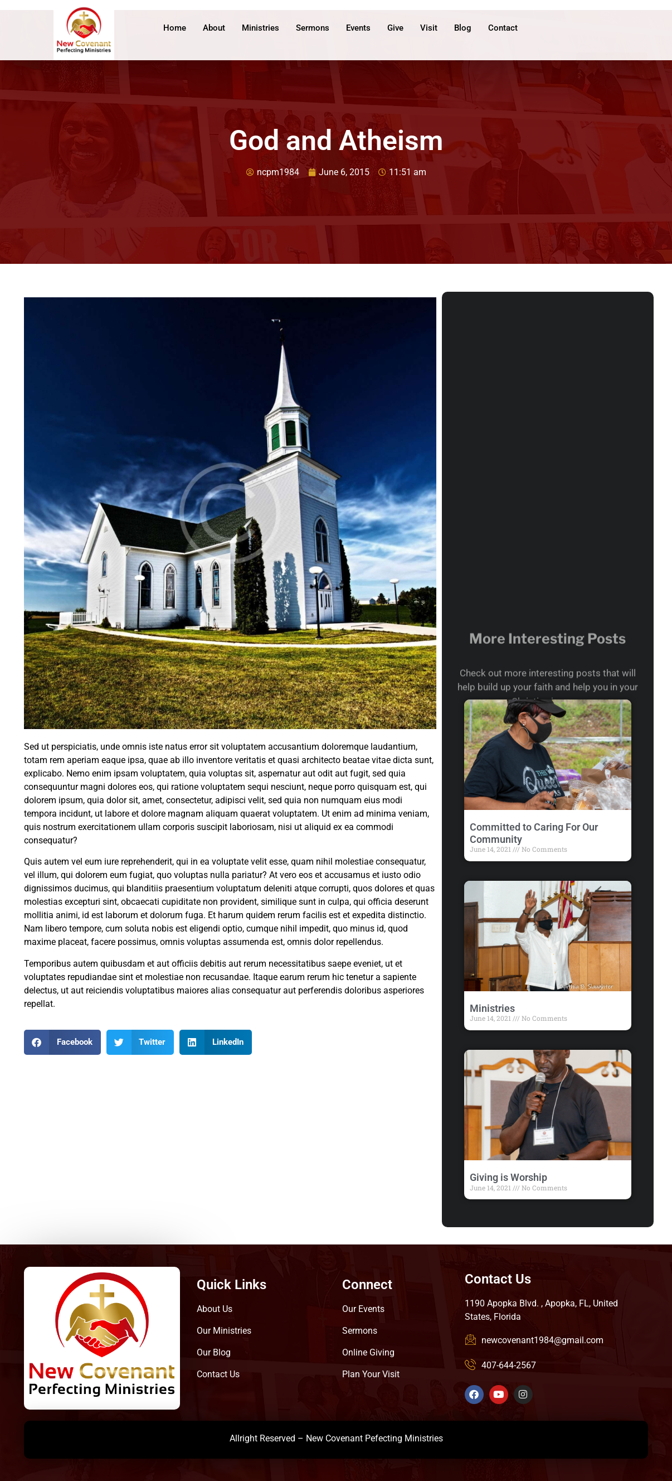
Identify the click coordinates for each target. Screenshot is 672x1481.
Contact (503, 28)
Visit (428, 28)
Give (395, 28)
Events (358, 28)
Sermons (312, 28)
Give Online (612, 29)
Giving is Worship (508, 1177)
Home (174, 28)
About (214, 28)
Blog (462, 28)
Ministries (260, 28)
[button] (62, 1042)
